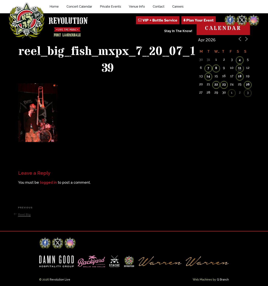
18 (239, 76)
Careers (178, 6)
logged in (48, 182)
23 (224, 84)
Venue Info (137, 6)
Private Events (110, 6)
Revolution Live (60, 279)
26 (248, 84)
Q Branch (223, 279)
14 (208, 76)
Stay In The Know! (178, 31)
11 (239, 68)
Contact (158, 6)
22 (216, 84)
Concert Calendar (79, 6)
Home (54, 6)
